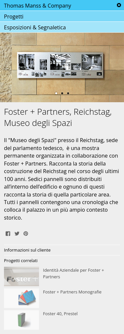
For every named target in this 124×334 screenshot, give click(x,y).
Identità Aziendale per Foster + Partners (62, 276)
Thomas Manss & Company (37, 5)
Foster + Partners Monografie (62, 298)
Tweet (17, 233)
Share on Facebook (8, 233)
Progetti (13, 16)
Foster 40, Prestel (62, 320)
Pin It (26, 233)
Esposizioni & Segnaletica (35, 27)
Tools (118, 5)
